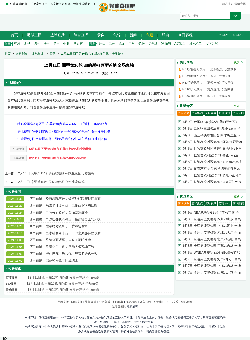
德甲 (37, 43)
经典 (165, 35)
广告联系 (172, 301)
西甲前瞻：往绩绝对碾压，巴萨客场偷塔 (59, 226)
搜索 (234, 15)
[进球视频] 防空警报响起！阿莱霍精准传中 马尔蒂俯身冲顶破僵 (62, 139)
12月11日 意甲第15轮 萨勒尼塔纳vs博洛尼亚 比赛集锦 (55, 173)
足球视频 (210, 113)
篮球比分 (238, 35)
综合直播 (81, 35)
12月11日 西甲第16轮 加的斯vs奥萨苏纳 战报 (57, 158)
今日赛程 (185, 35)
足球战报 (224, 113)
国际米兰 (195, 43)
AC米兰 (179, 43)
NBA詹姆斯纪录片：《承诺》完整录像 (206, 76)
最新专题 (240, 3)
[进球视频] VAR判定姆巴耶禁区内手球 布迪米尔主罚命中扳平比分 (64, 131)
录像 (100, 35)
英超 (17, 43)
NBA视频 (131, 301)
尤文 (121, 43)
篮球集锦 (197, 203)
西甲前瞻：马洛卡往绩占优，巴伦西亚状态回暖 (63, 205)
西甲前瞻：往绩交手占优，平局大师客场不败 (62, 246)
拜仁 (102, 43)
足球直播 (34, 35)
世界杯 (78, 43)
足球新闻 (238, 113)
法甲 (46, 43)
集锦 (117, 35)
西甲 (27, 43)
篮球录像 (183, 203)
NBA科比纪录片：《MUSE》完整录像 (206, 96)
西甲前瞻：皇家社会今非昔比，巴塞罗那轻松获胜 (65, 233)
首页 (14, 35)
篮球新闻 (238, 203)
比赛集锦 (21, 53)
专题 (149, 35)
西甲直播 (104, 301)
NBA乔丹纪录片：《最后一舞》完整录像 (208, 82)
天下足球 (211, 43)
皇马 (131, 43)
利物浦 (166, 43)
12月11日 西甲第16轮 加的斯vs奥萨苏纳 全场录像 (60, 149)
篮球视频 (210, 203)
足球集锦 (37, 53)
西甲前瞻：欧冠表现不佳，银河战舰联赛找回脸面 (65, 198)
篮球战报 (224, 203)
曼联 (141, 43)
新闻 (133, 35)
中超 (66, 43)
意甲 (56, 43)
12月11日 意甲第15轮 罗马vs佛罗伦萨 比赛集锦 (50, 182)
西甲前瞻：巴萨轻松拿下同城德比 (54, 260)
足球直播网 (119, 306)
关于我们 (159, 301)
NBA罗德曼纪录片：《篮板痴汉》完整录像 (209, 69)
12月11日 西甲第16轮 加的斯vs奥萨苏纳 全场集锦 (91, 53)
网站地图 (227, 3)
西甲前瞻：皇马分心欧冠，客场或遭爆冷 (59, 212)
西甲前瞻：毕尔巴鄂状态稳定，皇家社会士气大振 (65, 219)
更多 (237, 62)
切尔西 (153, 43)
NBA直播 (77, 301)
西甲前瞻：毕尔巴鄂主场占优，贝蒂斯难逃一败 (63, 253)
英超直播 (90, 301)
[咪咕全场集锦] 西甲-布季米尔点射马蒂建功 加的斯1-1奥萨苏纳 (62, 124)
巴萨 (112, 43)
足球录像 (183, 113)
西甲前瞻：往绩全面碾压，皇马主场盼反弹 (60, 240)
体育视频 (145, 301)
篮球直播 (57, 35)
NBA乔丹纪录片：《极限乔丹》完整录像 (208, 89)
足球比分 (224, 35)
